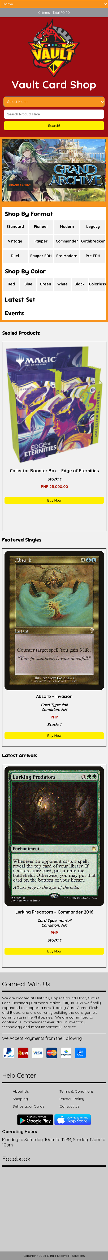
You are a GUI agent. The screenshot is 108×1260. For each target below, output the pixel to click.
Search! (54, 126)
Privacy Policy (71, 1098)
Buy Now (54, 500)
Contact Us (69, 1106)
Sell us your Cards (28, 1106)
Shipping (20, 1098)
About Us (21, 1091)
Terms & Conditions (76, 1091)
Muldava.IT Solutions (70, 1256)
